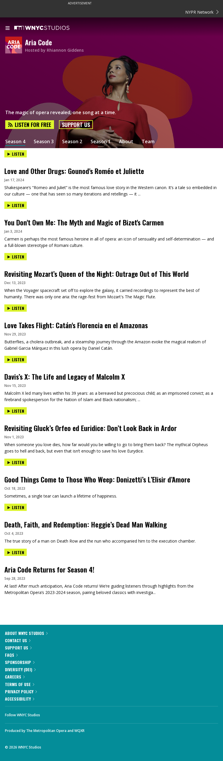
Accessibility (19, 699)
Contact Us (17, 640)
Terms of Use (19, 684)
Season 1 (101, 141)
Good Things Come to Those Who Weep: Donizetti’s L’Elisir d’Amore (97, 479)
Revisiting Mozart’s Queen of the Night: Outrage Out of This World (96, 273)
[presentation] (111, 158)
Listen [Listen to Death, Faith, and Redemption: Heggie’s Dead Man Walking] (15, 507)
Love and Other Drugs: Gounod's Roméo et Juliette (74, 171)
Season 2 (72, 141)
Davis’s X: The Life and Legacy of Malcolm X (64, 376)
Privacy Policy (21, 691)
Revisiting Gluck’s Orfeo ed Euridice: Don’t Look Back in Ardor (90, 428)
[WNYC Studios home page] (49, 28)
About (126, 141)
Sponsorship (20, 662)
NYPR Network (202, 12)
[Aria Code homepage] (15, 45)
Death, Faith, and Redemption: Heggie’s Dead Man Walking (85, 524)
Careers (15, 677)
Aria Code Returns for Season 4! (49, 569)
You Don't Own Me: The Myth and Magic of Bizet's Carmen (84, 222)
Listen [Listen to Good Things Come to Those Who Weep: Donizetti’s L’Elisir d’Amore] (15, 462)
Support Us (76, 124)
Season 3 (44, 141)
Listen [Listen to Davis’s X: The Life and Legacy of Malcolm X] (15, 359)
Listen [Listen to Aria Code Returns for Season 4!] (15, 552)
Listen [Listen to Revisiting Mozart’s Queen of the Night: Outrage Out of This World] (15, 257)
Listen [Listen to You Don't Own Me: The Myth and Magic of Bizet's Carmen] (15, 205)
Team (148, 141)
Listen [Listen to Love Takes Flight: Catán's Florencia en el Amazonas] (15, 308)
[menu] (8, 28)
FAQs (11, 655)
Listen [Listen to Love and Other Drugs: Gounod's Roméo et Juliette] (15, 154)
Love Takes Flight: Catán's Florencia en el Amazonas (76, 325)
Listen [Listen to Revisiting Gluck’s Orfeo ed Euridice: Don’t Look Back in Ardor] (15, 411)
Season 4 (15, 141)
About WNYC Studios (26, 633)
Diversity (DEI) (20, 669)
